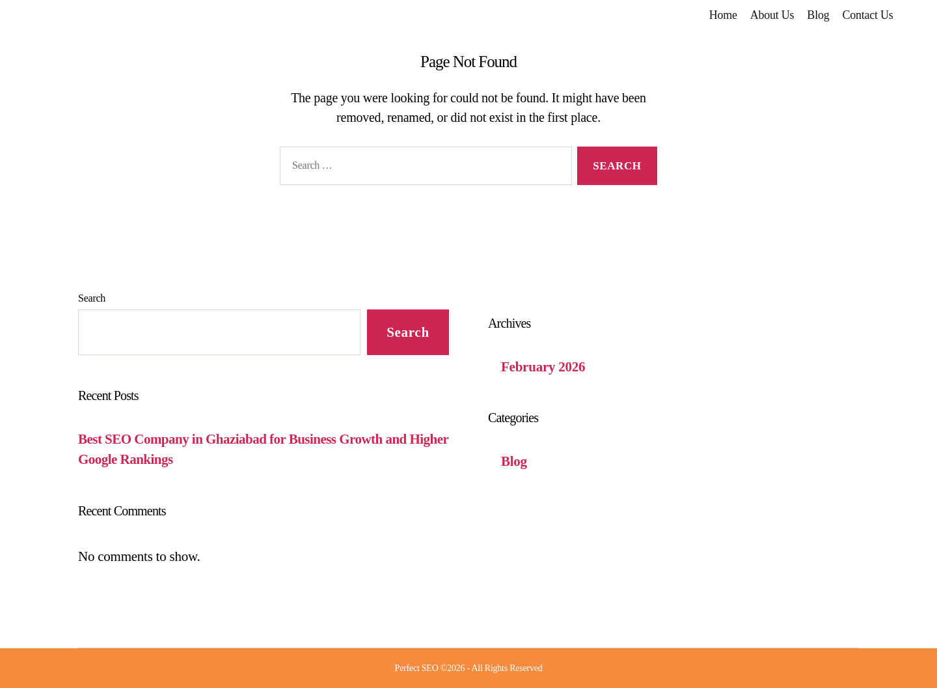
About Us (772, 15)
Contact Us (867, 15)
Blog (818, 15)
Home (723, 15)
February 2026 (543, 367)
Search (91, 298)
